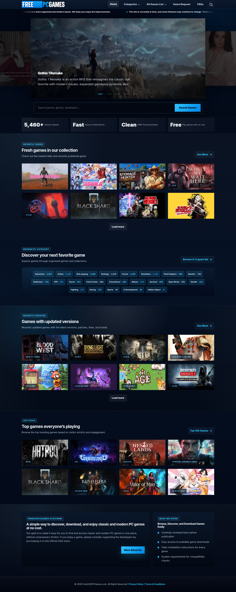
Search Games (187, 107)
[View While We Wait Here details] (191, 176)
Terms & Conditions (155, 584)
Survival (156, 282)
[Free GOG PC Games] (43, 4)
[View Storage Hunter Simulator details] (142, 176)
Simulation (149, 274)
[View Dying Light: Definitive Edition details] (94, 348)
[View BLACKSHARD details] (94, 206)
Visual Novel (117, 282)
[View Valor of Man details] (142, 482)
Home (113, 4)
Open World (177, 282)
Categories (130, 4)
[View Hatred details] (45, 453)
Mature (138, 282)
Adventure (43, 274)
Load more (118, 226)
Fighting (77, 290)
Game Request (181, 4)
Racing (96, 290)
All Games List (155, 4)
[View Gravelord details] (94, 453)
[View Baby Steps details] (45, 176)
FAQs (200, 4)
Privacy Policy (136, 584)
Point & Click (94, 282)
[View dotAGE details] (142, 377)
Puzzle (128, 274)
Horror (75, 282)
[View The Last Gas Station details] (45, 377)
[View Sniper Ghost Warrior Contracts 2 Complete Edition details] (191, 377)
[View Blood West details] (45, 348)
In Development (133, 290)
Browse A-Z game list (195, 259)
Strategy (108, 274)
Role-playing (86, 274)
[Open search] (210, 4)
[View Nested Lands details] (142, 453)
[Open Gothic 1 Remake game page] (118, 58)
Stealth (197, 282)
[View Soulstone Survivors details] (94, 377)
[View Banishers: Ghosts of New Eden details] (94, 482)
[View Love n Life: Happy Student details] (191, 482)
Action (64, 274)
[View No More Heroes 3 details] (142, 206)
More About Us (133, 550)
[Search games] (104, 108)
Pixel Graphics (173, 274)
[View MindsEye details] (191, 453)
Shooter (194, 274)
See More (202, 154)
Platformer (40, 282)
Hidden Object (156, 290)
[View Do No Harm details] (45, 206)
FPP (58, 282)
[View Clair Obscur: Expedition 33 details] (142, 348)
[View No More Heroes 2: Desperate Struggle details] (191, 206)
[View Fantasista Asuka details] (94, 176)
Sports (112, 290)
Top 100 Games (199, 430)
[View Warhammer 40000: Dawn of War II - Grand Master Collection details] (191, 348)
